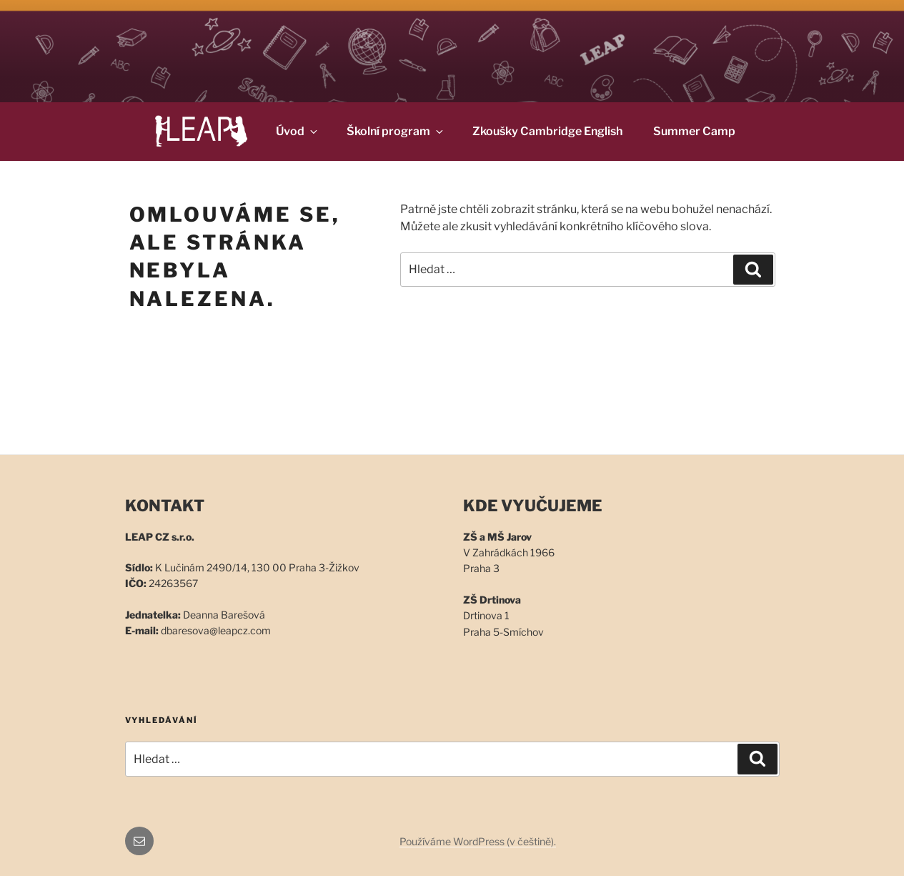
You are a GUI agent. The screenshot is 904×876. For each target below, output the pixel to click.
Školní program (396, 131)
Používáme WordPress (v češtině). (477, 841)
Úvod (297, 131)
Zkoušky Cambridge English (547, 131)
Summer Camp (694, 131)
